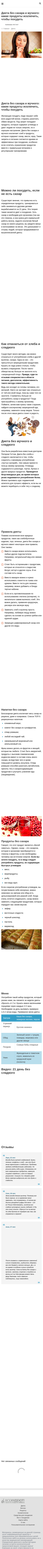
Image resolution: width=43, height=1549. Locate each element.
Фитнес (23, 1508)
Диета (13, 28)
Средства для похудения (23, 1515)
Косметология (23, 1513)
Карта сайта (23, 1520)
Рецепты (23, 1510)
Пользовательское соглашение (23, 1525)
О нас (23, 1522)
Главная (6, 28)
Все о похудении (23, 1518)
